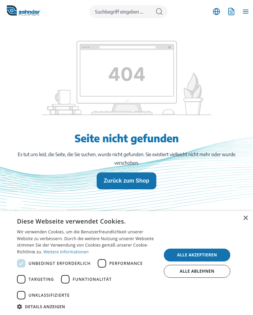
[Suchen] (159, 11)
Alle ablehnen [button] (197, 271)
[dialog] (126, 263)
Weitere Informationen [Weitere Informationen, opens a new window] (66, 252)
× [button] (245, 218)
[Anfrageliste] (231, 11)
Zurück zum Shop (126, 181)
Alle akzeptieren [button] (197, 255)
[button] (87, 306)
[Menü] (245, 11)
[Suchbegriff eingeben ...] (120, 11)
